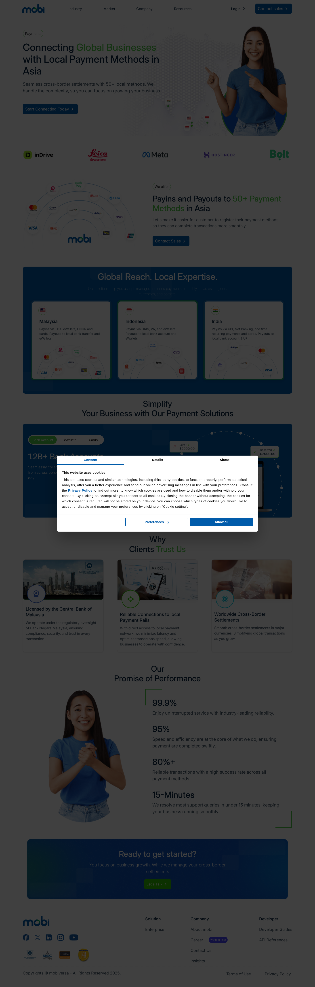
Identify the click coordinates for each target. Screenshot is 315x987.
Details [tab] (157, 460)
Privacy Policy (80, 490)
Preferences (157, 522)
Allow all (221, 522)
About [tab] (224, 460)
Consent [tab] (90, 460)
